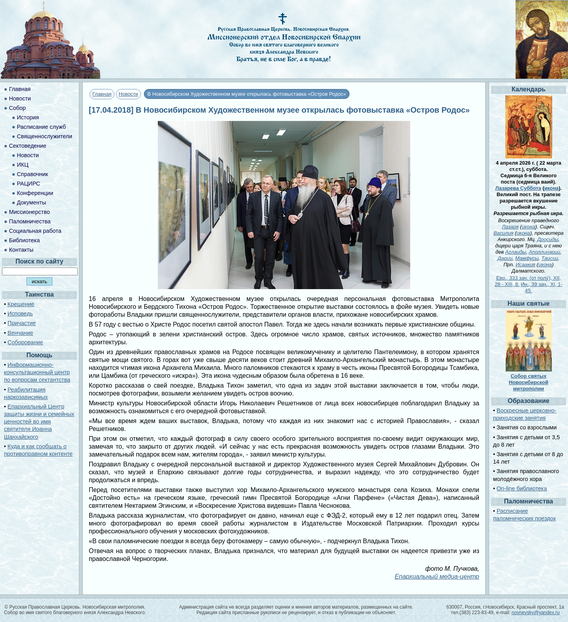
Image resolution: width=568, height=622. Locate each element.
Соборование (25, 342)
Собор (17, 108)
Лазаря (510, 227)
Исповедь (20, 313)
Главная (102, 94)
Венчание (20, 333)
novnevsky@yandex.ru (536, 612)
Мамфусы (526, 258)
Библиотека (24, 240)
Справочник (32, 174)
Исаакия (525, 264)
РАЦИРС (28, 183)
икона (551, 188)
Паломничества (30, 221)
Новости (128, 94)
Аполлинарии (545, 252)
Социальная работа (35, 231)
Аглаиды (515, 252)
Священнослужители (44, 136)
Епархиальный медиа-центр (437, 576)
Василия (503, 233)
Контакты (21, 250)
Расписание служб (41, 127)
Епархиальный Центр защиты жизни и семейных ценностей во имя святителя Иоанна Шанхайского (39, 421)
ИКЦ (22, 165)
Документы (31, 202)
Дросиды (547, 239)
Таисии (549, 258)
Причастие (21, 323)
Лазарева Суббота (518, 188)
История (28, 117)
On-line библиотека (522, 488)
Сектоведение (28, 146)
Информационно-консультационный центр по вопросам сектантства (37, 372)
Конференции (35, 193)
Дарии (505, 258)
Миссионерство (29, 212)
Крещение (20, 304)
